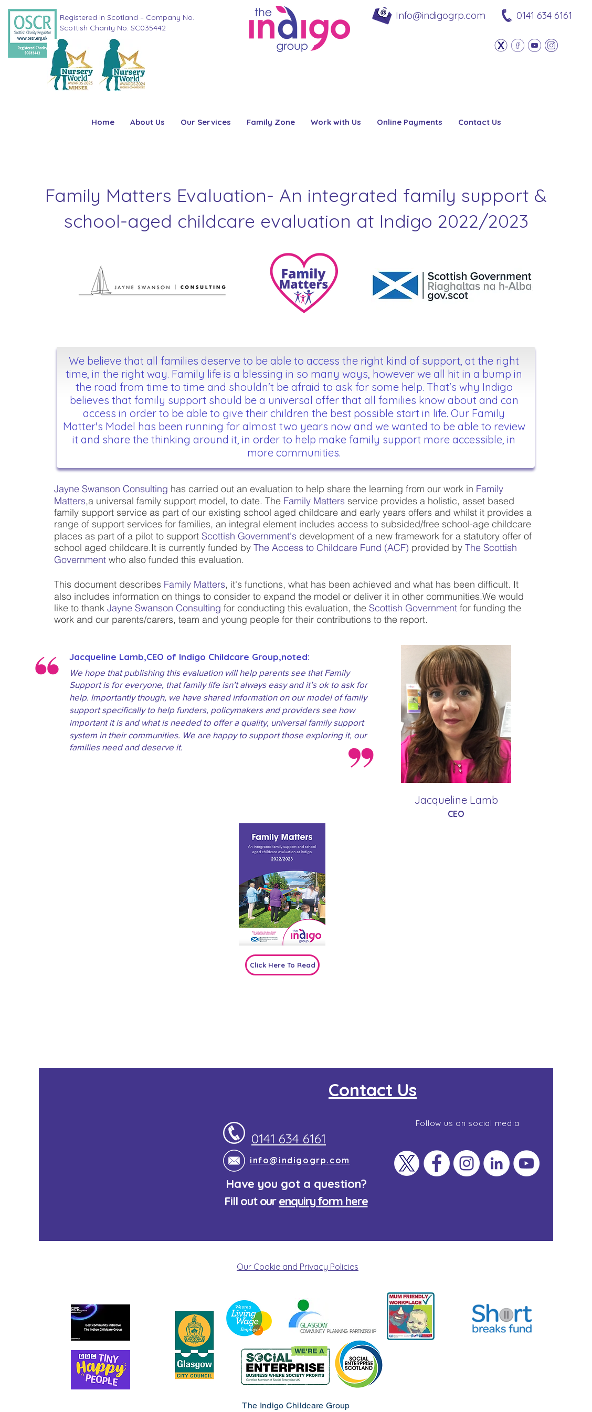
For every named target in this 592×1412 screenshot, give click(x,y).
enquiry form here (323, 1201)
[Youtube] (534, 45)
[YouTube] (526, 1163)
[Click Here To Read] (282, 964)
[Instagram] (551, 45)
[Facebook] (517, 45)
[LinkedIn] (496, 1163)
